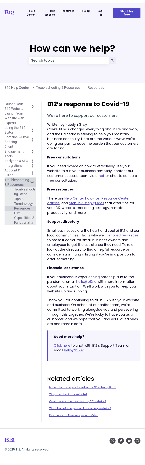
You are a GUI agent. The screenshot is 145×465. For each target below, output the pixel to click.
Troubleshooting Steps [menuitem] (24, 191)
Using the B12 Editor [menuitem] (15, 130)
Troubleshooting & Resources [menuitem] (17, 182)
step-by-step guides (86, 203)
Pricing (85, 10)
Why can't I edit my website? (68, 394)
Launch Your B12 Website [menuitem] (14, 106)
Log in (100, 12)
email (100, 175)
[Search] (112, 60)
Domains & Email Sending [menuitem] (17, 139)
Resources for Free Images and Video (73, 415)
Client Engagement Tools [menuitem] (14, 151)
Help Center (30, 12)
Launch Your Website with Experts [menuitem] (14, 118)
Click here (62, 345)
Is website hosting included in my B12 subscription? (82, 387)
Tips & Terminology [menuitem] (23, 201)
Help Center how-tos (82, 198)
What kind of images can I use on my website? (80, 408)
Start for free (126, 13)
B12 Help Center (17, 87)
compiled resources (122, 235)
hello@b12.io (86, 281)
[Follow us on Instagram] (137, 441)
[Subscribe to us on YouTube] (129, 441)
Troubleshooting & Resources (58, 87)
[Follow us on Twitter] (113, 441)
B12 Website (50, 12)
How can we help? (72, 48)
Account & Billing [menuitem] (12, 172)
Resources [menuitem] (22, 208)
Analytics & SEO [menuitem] (16, 161)
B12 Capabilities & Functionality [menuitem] (24, 217)
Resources (67, 10)
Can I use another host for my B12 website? (77, 401)
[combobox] (69, 60)
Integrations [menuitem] (14, 165)
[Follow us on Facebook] (121, 441)
